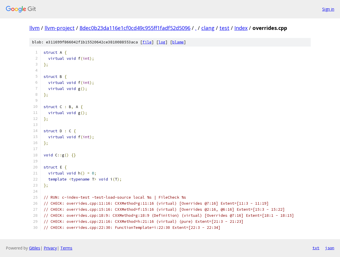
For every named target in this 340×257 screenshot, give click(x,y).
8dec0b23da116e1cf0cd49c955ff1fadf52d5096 (135, 27)
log (162, 42)
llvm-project (60, 27)
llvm (34, 27)
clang (208, 27)
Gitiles (34, 248)
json (329, 247)
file (147, 42)
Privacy (50, 248)
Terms (66, 248)
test (224, 27)
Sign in (328, 9)
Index (241, 27)
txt (315, 247)
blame (178, 42)
